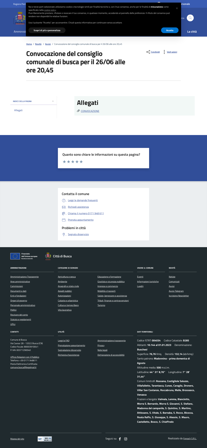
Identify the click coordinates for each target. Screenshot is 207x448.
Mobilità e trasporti (106, 291)
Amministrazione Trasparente (24, 276)
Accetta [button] (169, 30)
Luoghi (140, 286)
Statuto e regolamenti (20, 319)
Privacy (101, 345)
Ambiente (62, 281)
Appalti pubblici (65, 291)
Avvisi (48, 44)
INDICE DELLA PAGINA (33, 101)
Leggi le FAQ (63, 340)
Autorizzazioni (64, 295)
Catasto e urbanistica (68, 300)
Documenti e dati (18, 291)
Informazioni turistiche (148, 281)
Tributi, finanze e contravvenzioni (113, 300)
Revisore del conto (19, 315)
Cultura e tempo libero (68, 305)
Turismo (101, 305)
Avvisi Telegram (176, 291)
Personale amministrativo (22, 305)
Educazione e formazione (109, 276)
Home (29, 44)
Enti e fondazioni (18, 295)
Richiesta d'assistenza (68, 355)
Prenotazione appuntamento (71, 345)
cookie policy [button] (50, 10)
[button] (177, 7)
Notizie (172, 276)
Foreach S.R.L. (190, 438)
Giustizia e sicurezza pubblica (111, 281)
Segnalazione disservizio (69, 350)
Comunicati (174, 281)
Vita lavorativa (64, 310)
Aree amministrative (20, 281)
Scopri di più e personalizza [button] (47, 30)
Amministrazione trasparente (112, 340)
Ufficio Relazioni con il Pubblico (24, 357)
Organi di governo (18, 300)
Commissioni (16, 286)
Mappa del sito (17, 439)
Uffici (12, 324)
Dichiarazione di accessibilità (111, 355)
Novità (38, 44)
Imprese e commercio (108, 286)
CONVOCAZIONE (90, 111)
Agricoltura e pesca (67, 276)
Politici (13, 310)
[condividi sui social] (152, 52)
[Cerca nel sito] (190, 18)
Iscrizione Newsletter (179, 295)
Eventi (140, 276)
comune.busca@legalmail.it (23, 367)
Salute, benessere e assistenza (112, 295)
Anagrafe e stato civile (68, 286)
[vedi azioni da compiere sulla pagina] (169, 52)
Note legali (102, 350)
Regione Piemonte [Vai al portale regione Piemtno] (22, 4)
